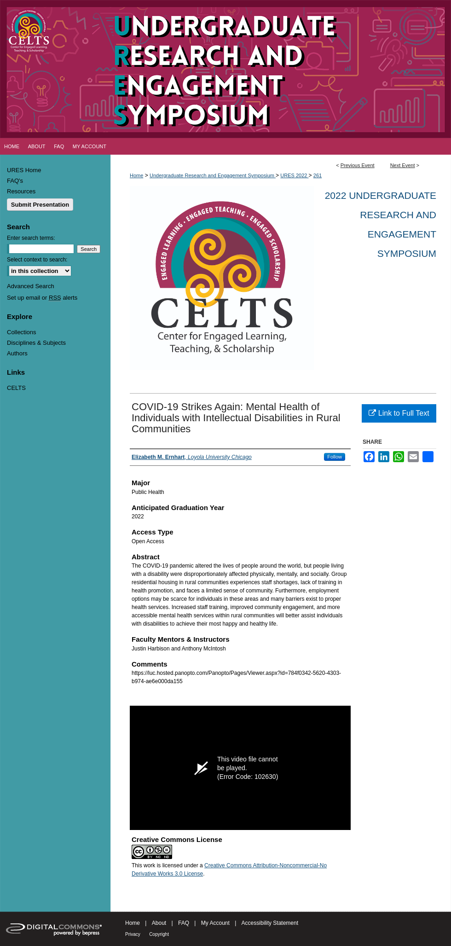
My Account (215, 923)
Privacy (132, 934)
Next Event (402, 165)
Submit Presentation (40, 204)
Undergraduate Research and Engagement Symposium (213, 175)
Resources (21, 191)
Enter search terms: (31, 238)
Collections (21, 332)
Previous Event (358, 165)
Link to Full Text (399, 413)
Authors (17, 353)
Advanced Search (30, 286)
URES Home (24, 170)
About (159, 923)
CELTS (16, 387)
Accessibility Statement (270, 923)
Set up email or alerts (42, 297)
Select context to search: (37, 259)
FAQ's (15, 180)
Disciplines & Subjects (36, 342)
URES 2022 (294, 175)
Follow (334, 456)
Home (136, 175)
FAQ (183, 923)
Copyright (159, 934)
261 (317, 175)
